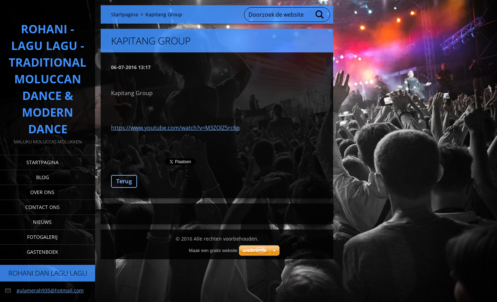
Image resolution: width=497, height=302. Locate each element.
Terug (124, 181)
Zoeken (320, 14)
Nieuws (42, 222)
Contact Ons (42, 207)
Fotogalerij (42, 237)
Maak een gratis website (213, 250)
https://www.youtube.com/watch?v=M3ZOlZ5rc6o (175, 128)
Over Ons (42, 192)
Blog (42, 177)
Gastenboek (42, 252)
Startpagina (42, 162)
